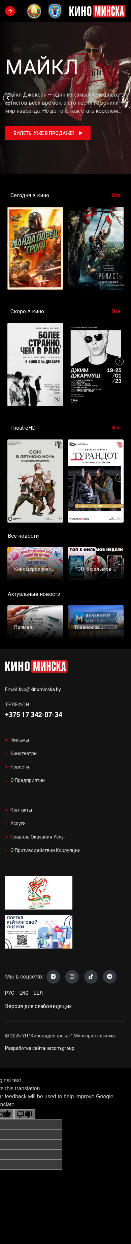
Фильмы (19, 740)
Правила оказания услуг (38, 837)
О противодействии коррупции (45, 850)
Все (116, 195)
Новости (19, 767)
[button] (8, 98)
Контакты (21, 810)
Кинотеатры (23, 753)
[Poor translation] (24, 1114)
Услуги (18, 823)
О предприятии (27, 780)
